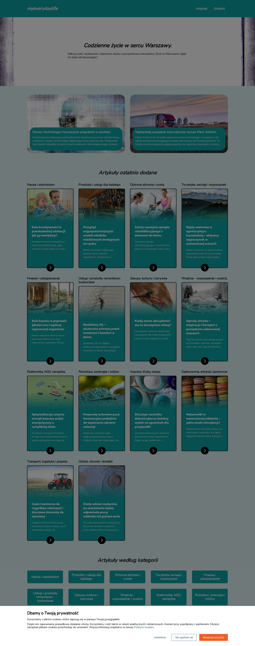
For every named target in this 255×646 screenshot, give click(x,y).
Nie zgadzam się (184, 637)
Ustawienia (160, 637)
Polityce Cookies (144, 627)
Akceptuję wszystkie (213, 637)
